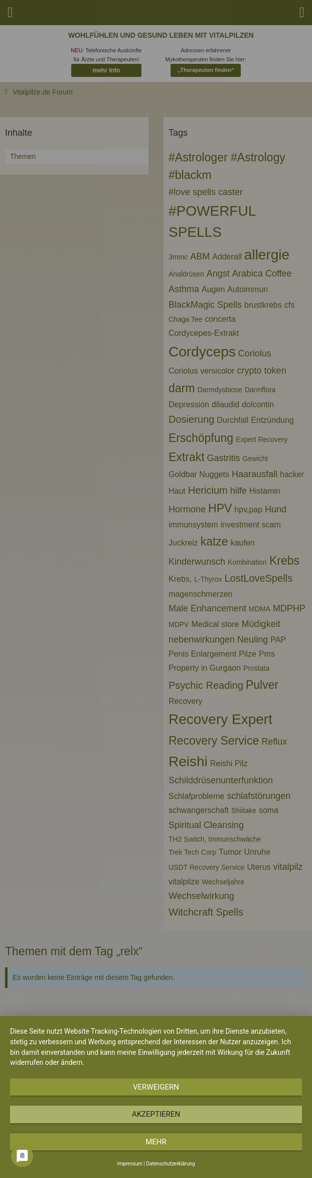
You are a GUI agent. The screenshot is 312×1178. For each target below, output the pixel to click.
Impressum (129, 1163)
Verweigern (156, 1087)
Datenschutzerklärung (170, 1163)
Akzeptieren (156, 1114)
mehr (156, 1141)
